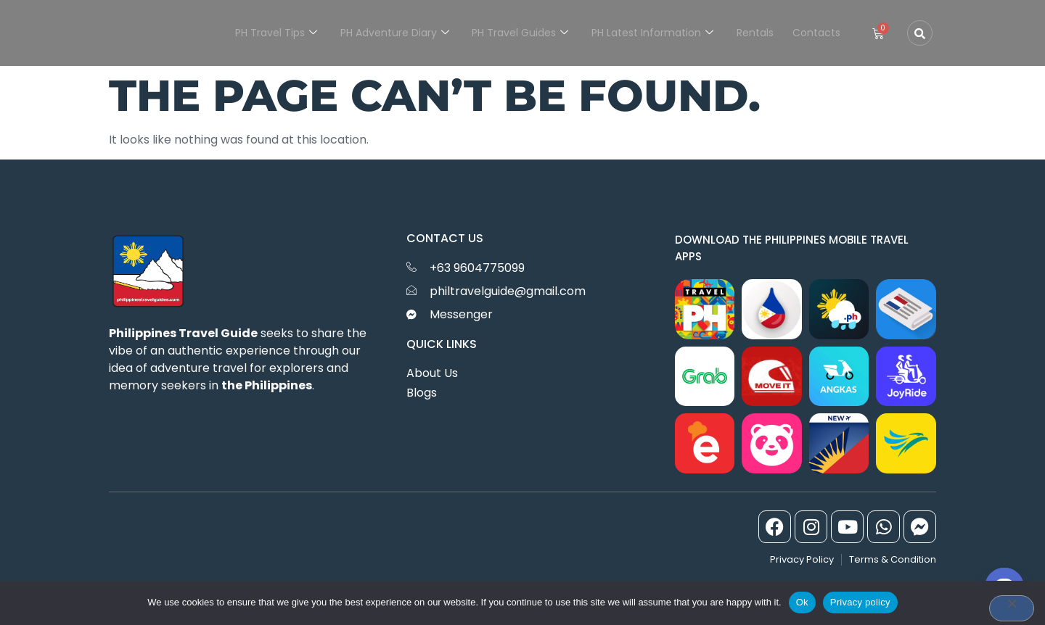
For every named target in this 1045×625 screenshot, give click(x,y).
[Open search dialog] (920, 33)
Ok (802, 602)
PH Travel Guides (525, 32)
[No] (1011, 608)
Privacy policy (860, 602)
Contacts (817, 32)
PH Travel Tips (283, 32)
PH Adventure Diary (400, 32)
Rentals (757, 32)
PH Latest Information (656, 32)
